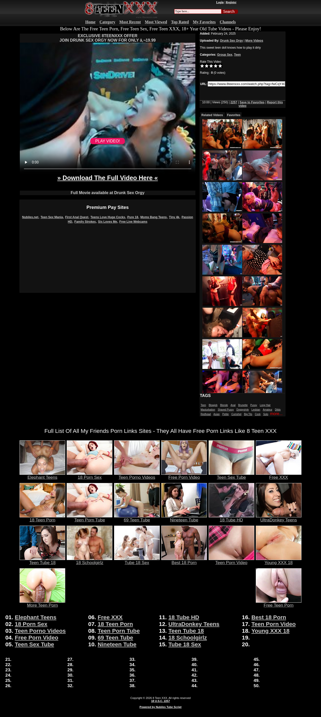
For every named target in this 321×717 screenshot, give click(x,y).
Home (90, 22)
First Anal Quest (76, 217)
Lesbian (256, 409)
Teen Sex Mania (52, 217)
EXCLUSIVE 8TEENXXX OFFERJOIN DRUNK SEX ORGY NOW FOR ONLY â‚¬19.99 (107, 38)
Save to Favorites (251, 102)
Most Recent (130, 22)
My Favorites (204, 22)
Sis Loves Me (107, 221)
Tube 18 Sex (137, 560)
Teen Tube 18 (42, 560)
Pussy (253, 405)
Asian (216, 414)
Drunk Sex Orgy (231, 40)
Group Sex (224, 54)
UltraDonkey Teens (278, 517)
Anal (232, 405)
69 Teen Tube (137, 517)
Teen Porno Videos (137, 475)
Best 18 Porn (184, 560)
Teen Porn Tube (89, 517)
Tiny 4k (174, 217)
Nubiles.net (30, 217)
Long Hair (265, 405)
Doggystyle (242, 409)
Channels (228, 22)
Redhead (206, 414)
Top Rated (180, 22)
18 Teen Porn (42, 517)
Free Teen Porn (278, 603)
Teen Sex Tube (231, 475)
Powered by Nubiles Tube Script (160, 706)
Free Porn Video (184, 475)
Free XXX (278, 475)
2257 (233, 102)
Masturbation (208, 409)
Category (107, 22)
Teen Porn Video (231, 560)
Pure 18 (132, 217)
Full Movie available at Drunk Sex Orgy (107, 193)
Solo (265, 414)
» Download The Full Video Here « (107, 177)
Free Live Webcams (133, 221)
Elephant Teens (42, 475)
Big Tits (248, 414)
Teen (237, 54)
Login (220, 2)
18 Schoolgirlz (89, 560)
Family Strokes (85, 221)
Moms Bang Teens (153, 217)
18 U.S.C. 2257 (160, 700)
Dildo (278, 409)
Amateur (267, 409)
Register (231, 2)
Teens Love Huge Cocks (108, 217)
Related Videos (212, 115)
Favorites (233, 115)
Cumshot (236, 414)
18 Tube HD (231, 517)
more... (276, 414)
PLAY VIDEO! (107, 141)
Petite (225, 414)
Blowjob (213, 405)
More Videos (254, 40)
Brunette (243, 405)
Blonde (224, 405)
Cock (258, 414)
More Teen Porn (42, 603)
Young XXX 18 (278, 560)
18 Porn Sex (89, 475)
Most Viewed (156, 22)
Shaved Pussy (226, 409)
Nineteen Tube (184, 517)
